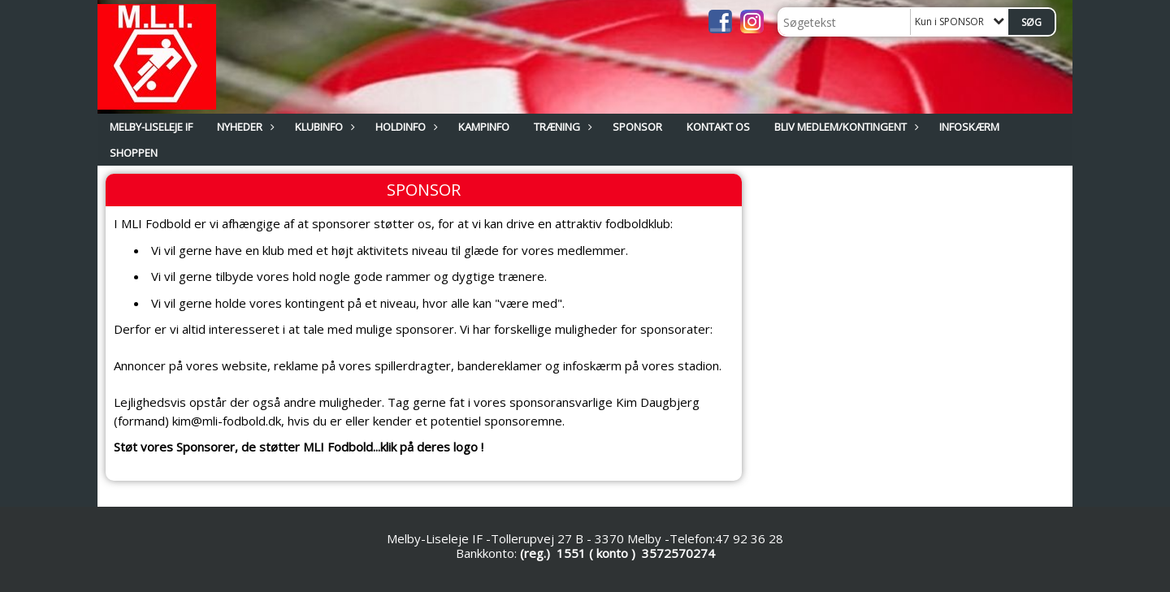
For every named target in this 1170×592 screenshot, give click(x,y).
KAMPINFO (483, 126)
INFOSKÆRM (969, 126)
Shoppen (134, 152)
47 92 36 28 (749, 538)
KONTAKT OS (718, 126)
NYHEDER (244, 126)
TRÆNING (561, 126)
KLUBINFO (323, 126)
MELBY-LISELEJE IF (151, 126)
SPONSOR (637, 126)
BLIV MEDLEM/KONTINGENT (844, 126)
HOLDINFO (404, 126)
